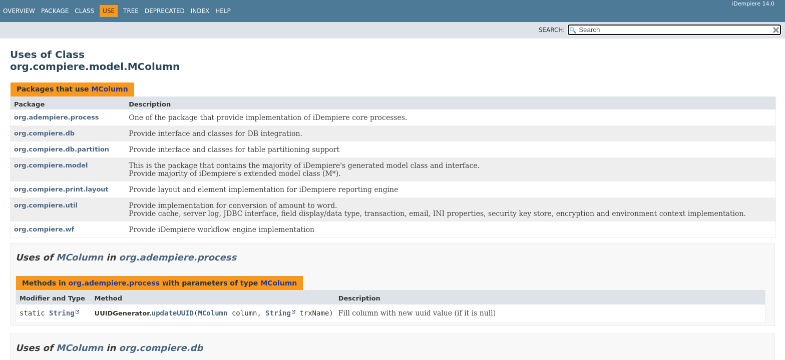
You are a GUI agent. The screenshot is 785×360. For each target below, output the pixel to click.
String (62, 313)
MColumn (109, 89)
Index (200, 11)
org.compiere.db (44, 133)
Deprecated (165, 11)
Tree (131, 11)
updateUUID (173, 313)
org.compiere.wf (44, 229)
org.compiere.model (51, 165)
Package (55, 11)
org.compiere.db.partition (61, 149)
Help (223, 11)
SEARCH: (552, 30)
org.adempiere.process (56, 117)
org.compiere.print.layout (61, 189)
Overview (19, 11)
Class (84, 11)
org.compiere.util (46, 205)
